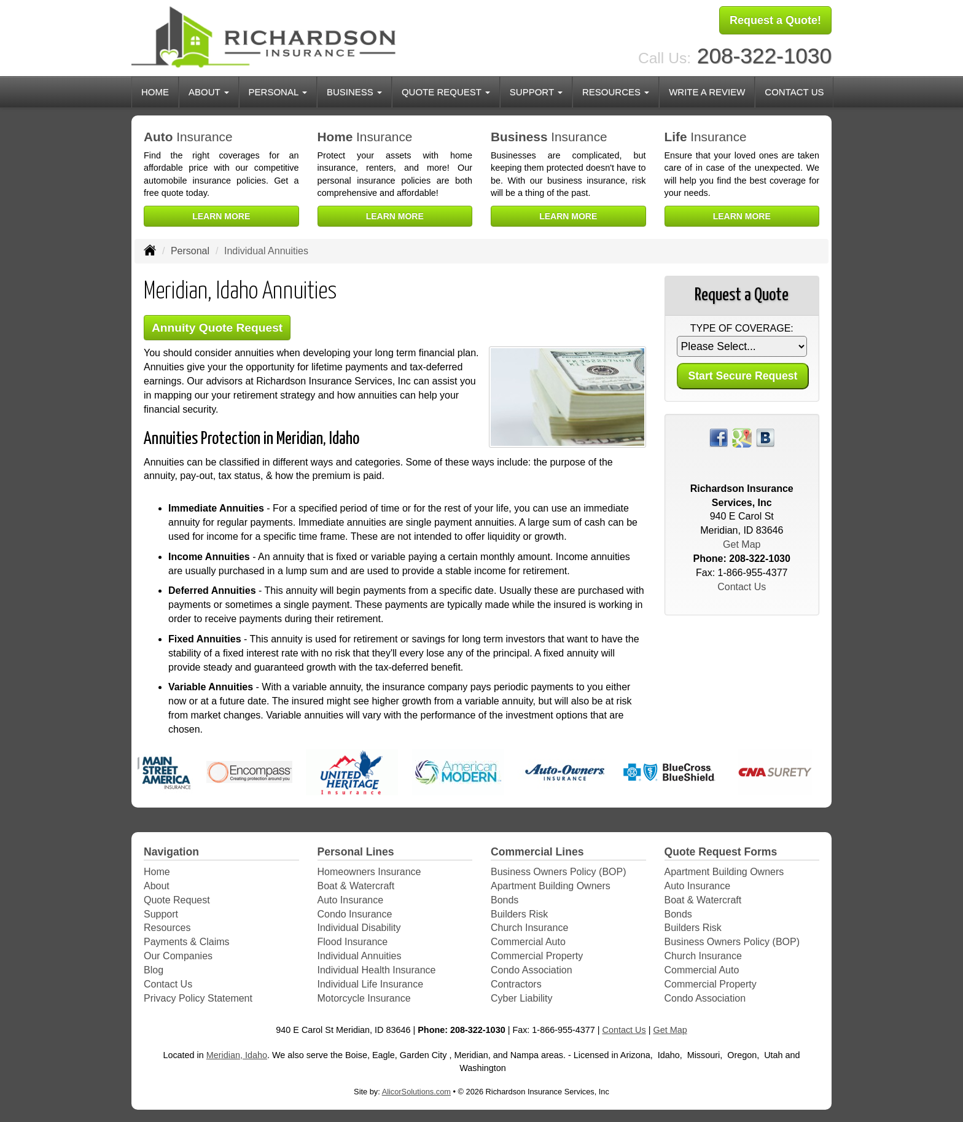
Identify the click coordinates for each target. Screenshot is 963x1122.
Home (155, 92)
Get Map (741, 544)
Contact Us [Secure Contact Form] (741, 587)
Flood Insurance (353, 942)
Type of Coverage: (741, 328)
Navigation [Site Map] (171, 852)
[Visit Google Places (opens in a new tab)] (742, 437)
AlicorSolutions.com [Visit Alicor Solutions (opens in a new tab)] (416, 1091)
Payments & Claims (187, 942)
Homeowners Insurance (369, 872)
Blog (153, 970)
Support (161, 914)
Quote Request (177, 900)
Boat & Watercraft (356, 886)
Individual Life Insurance (371, 984)
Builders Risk (519, 914)
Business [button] (354, 92)
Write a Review (707, 92)
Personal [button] (278, 92)
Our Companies (178, 956)
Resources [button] (615, 92)
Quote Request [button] (446, 92)
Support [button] (536, 92)
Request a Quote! (775, 20)
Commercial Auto (528, 942)
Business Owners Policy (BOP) (558, 872)
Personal (190, 251)
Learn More (221, 216)
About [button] (209, 92)
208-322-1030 (764, 56)
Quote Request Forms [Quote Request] (721, 852)
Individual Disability (359, 927)
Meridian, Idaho (236, 1055)
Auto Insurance (351, 900)
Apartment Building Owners (550, 886)
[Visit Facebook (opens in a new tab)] (718, 437)
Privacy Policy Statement (198, 998)
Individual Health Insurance (377, 970)
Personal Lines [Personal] (356, 852)
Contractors (516, 984)
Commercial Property (537, 956)
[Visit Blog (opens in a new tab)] (765, 437)
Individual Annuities (360, 956)
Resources (167, 927)
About (157, 886)
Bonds (504, 900)
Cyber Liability (521, 998)
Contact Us (794, 92)
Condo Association (531, 970)
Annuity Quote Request (217, 327)
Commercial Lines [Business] (537, 852)
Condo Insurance (355, 914)
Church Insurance (529, 927)
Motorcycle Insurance (364, 998)
